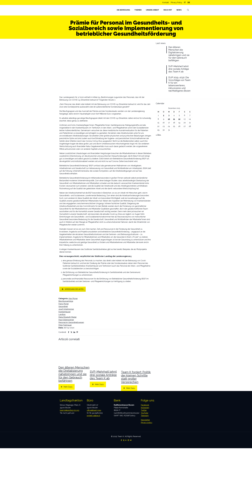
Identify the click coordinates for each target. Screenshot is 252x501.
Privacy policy (146, 423)
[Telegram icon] (131, 440)
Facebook (145, 405)
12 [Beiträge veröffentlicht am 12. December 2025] (179, 119)
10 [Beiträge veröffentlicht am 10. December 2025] (169, 119)
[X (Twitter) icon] (124, 440)
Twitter (144, 410)
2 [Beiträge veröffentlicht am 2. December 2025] (163, 115)
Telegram (145, 416)
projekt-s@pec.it (93, 416)
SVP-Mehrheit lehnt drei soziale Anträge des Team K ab (103, 375)
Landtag (61, 314)
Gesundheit (63, 306)
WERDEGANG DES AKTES (72, 289)
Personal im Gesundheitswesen (71, 322)
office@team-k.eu (94, 410)
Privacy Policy (176, 2)
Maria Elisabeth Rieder (67, 317)
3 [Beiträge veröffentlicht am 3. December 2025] (168, 115)
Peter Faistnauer (65, 325)
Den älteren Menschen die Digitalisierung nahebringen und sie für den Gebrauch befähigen (73, 374)
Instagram (145, 408)
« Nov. (158, 135)
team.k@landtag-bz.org (69, 410)
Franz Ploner (63, 304)
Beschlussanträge (65, 301)
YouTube (144, 413)
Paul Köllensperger (66, 320)
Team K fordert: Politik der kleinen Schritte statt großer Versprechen (136, 377)
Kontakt (165, 2)
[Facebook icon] (121, 440)
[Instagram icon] (128, 440)
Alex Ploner (73, 298)
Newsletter (145, 420)
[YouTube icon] (126, 440)
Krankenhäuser (64, 312)
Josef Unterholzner (66, 309)
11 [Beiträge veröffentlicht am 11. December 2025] (174, 119)
